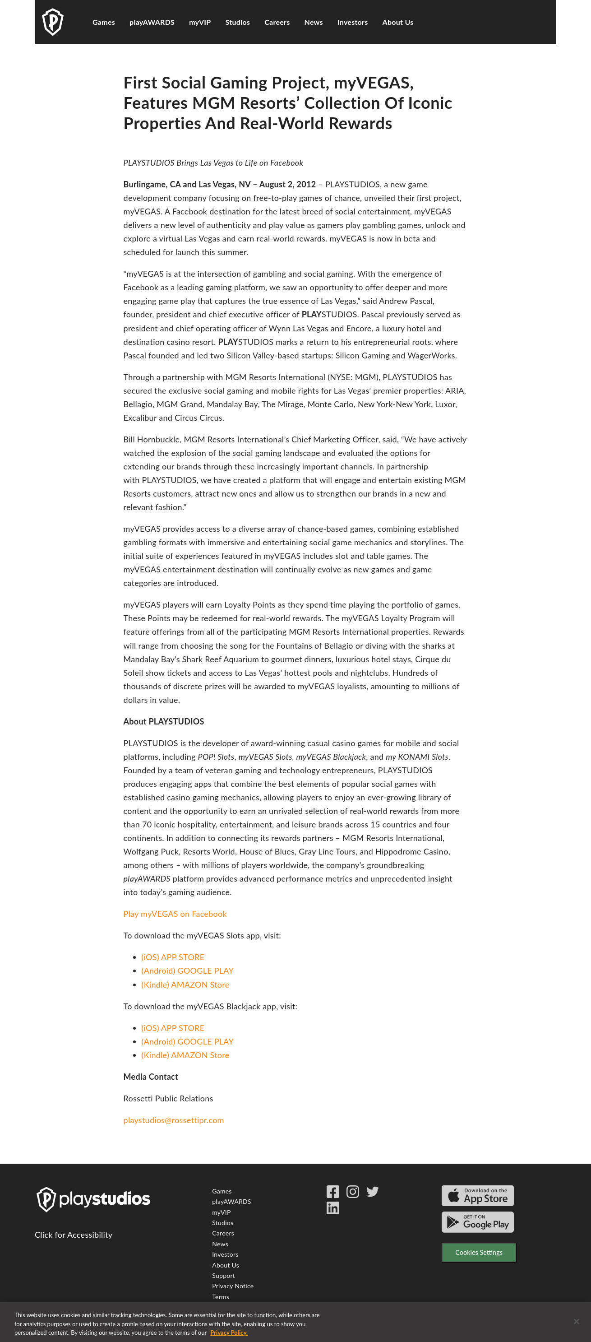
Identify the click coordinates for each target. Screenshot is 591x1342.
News (314, 22)
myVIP (200, 22)
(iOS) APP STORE (173, 957)
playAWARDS (152, 22)
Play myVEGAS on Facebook (175, 914)
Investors (352, 22)
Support (223, 1275)
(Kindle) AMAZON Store (186, 984)
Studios (238, 22)
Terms (220, 1296)
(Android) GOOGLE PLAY (188, 970)
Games (103, 22)
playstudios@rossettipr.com (174, 1120)
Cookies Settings (479, 1252)
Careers (277, 22)
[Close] (576, 1325)
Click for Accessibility (73, 1235)
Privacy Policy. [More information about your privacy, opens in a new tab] (229, 1336)
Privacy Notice (233, 1286)
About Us (398, 22)
